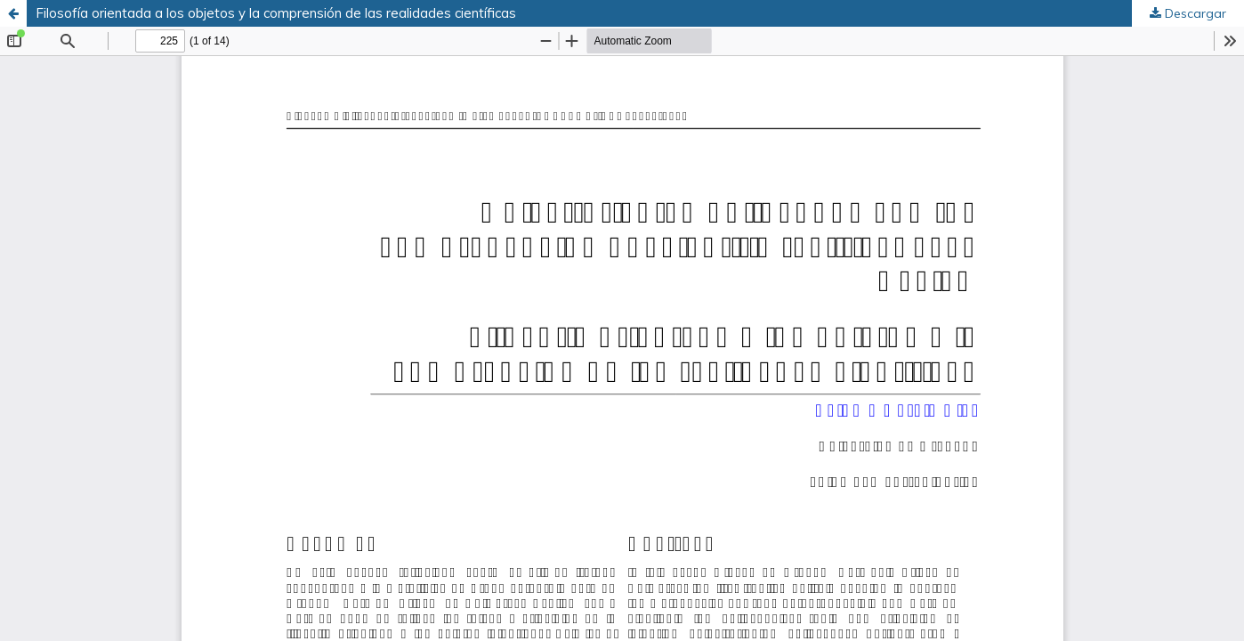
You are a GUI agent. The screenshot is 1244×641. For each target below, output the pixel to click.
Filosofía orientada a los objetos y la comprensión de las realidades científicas (276, 12)
